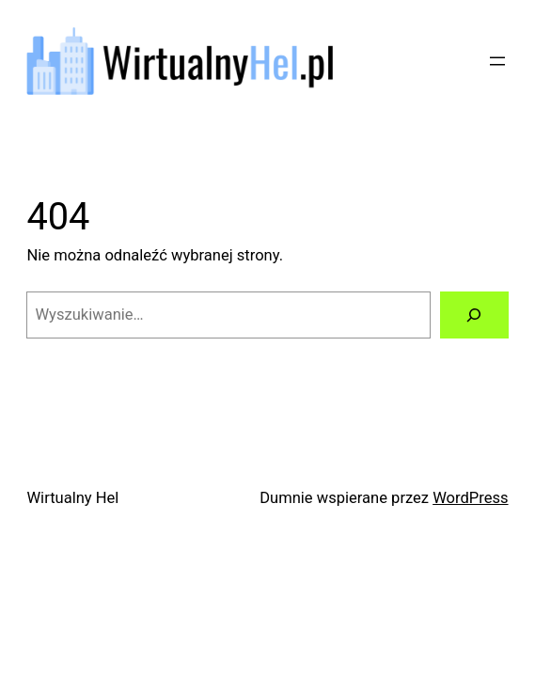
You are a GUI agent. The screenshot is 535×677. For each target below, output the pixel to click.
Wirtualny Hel (72, 498)
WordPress (470, 498)
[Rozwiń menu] (497, 61)
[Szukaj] (474, 314)
